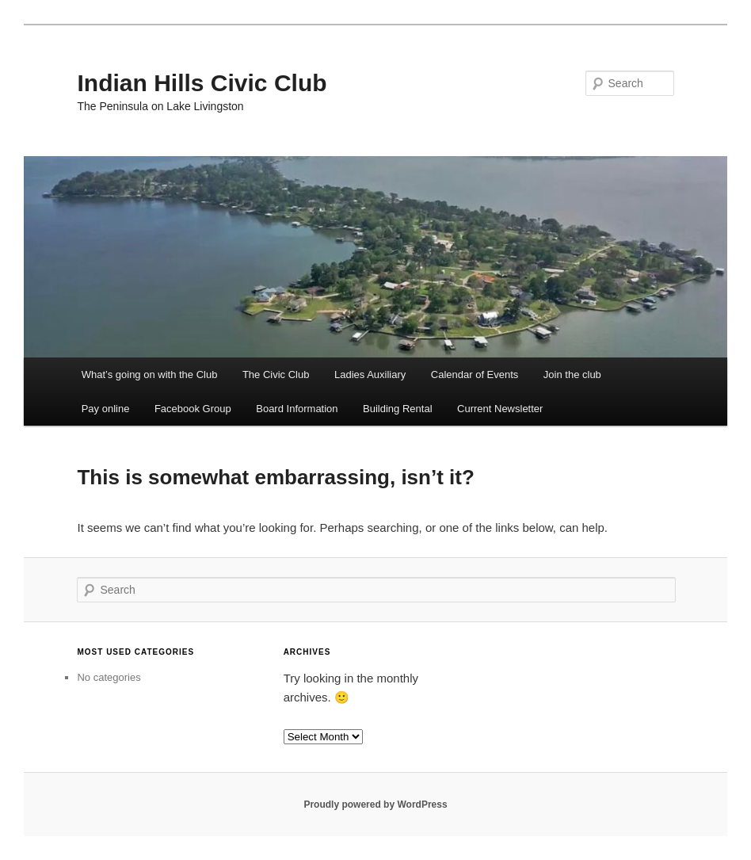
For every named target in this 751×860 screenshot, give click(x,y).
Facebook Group (192, 409)
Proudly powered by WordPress (375, 804)
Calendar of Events (475, 374)
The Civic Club (276, 374)
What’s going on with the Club (150, 374)
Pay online (106, 409)
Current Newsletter (500, 409)
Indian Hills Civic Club (201, 83)
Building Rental (397, 409)
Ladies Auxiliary (370, 374)
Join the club (572, 374)
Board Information (296, 409)
